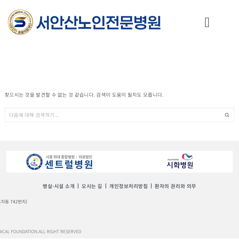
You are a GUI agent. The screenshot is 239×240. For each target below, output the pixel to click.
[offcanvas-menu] (207, 21)
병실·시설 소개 (60, 187)
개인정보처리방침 (128, 187)
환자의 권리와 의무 (174, 187)
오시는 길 (93, 187)
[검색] (112, 116)
